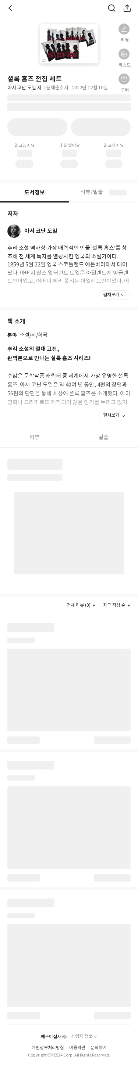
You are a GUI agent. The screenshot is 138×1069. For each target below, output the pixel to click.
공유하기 (127, 8)
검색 (111, 8)
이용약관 (77, 1047)
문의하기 (99, 1047)
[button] (124, 29)
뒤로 (11, 8)
